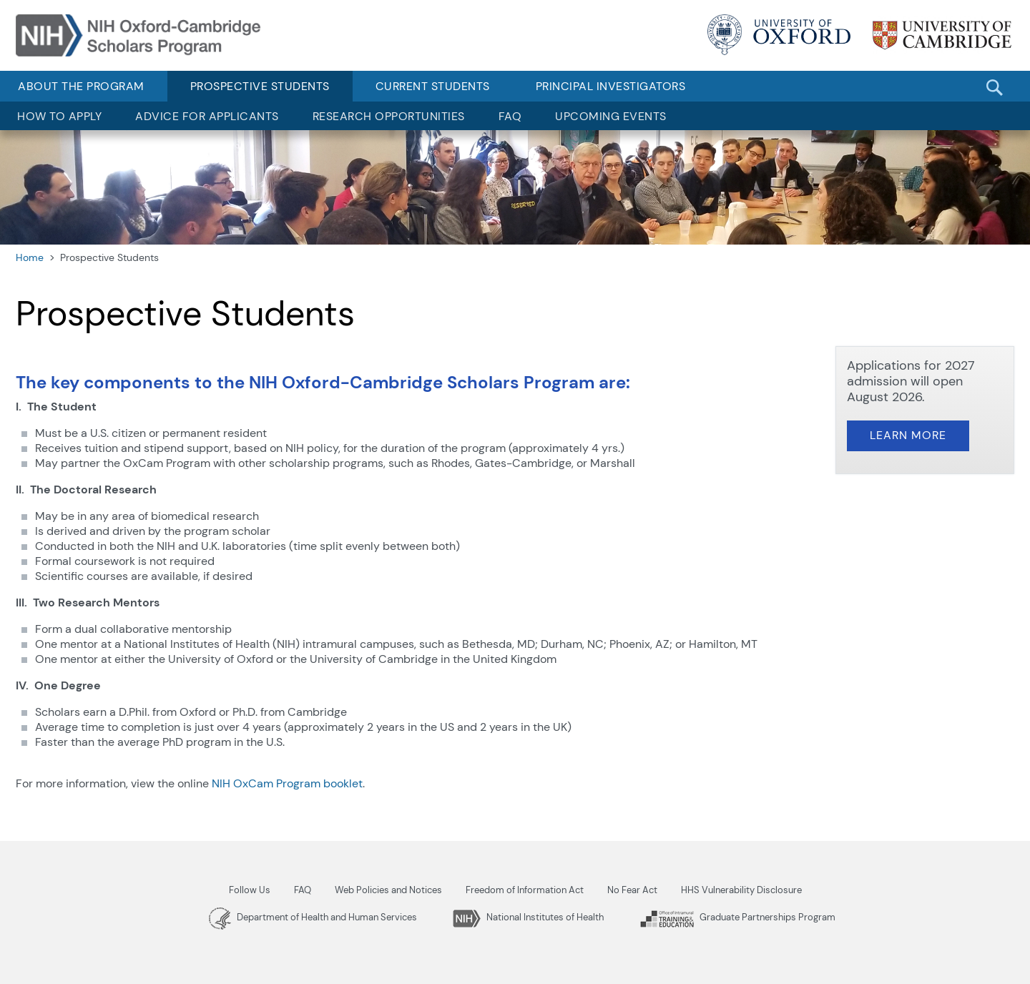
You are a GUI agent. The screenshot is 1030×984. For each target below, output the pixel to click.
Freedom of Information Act (525, 890)
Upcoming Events (611, 116)
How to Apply (59, 116)
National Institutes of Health (528, 917)
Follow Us (249, 890)
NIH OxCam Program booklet (287, 783)
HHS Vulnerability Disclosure (741, 890)
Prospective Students (260, 86)
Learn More (908, 435)
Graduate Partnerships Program (737, 917)
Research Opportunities (389, 116)
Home (30, 257)
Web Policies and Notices (388, 890)
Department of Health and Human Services (313, 917)
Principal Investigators (611, 86)
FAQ (510, 116)
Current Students (433, 86)
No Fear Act (632, 890)
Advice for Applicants (207, 116)
